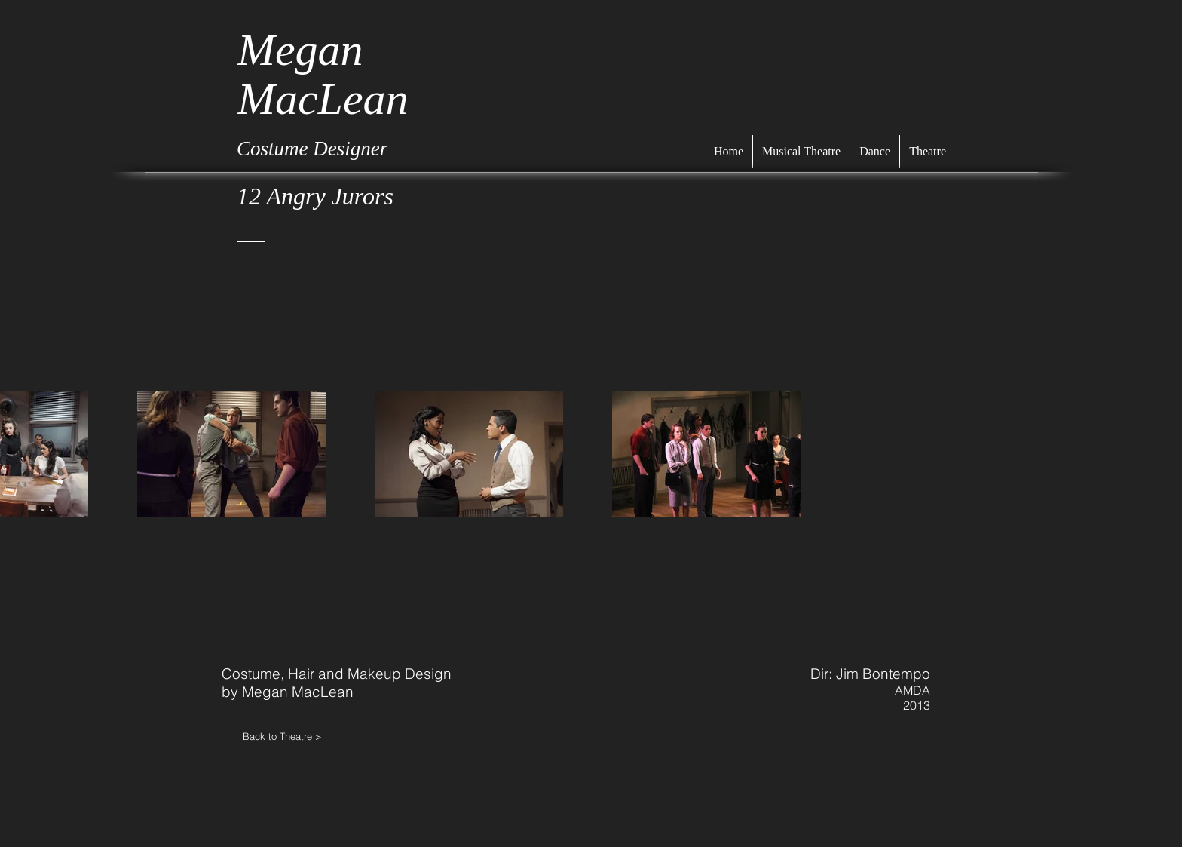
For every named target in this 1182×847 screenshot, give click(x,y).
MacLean (323, 99)
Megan (300, 50)
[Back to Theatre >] (297, 736)
